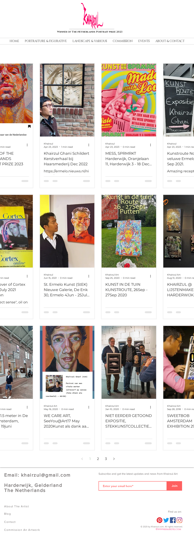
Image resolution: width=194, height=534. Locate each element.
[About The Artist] (22, 506)
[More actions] (28, 145)
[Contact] (22, 521)
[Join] (174, 486)
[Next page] (113, 458)
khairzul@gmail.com (46, 475)
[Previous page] (82, 458)
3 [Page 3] (106, 459)
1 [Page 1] (90, 459)
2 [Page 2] (98, 459)
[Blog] (22, 514)
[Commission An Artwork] (23, 529)
